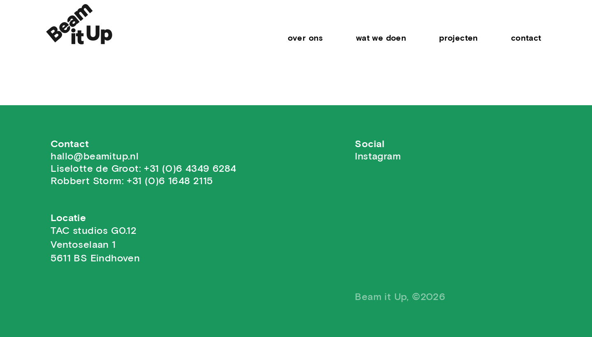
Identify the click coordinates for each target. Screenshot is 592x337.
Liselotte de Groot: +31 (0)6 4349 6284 (143, 169)
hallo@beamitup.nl (95, 157)
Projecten (458, 38)
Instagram (378, 157)
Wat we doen (381, 38)
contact (526, 38)
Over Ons (305, 38)
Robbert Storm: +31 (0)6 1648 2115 (132, 181)
